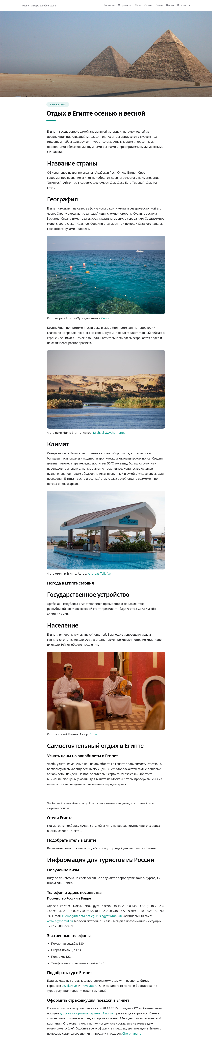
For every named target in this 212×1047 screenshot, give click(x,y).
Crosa (105, 318)
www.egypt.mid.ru (60, 921)
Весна (170, 5)
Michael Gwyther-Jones (109, 433)
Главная (109, 5)
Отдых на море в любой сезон (39, 5)
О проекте (124, 5)
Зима (159, 5)
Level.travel (70, 986)
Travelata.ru (89, 986)
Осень (148, 5)
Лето (138, 5)
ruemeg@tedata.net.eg (78, 916)
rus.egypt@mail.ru (109, 916)
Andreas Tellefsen (100, 573)
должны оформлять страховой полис (87, 1013)
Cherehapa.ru (132, 1033)
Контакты (183, 5)
